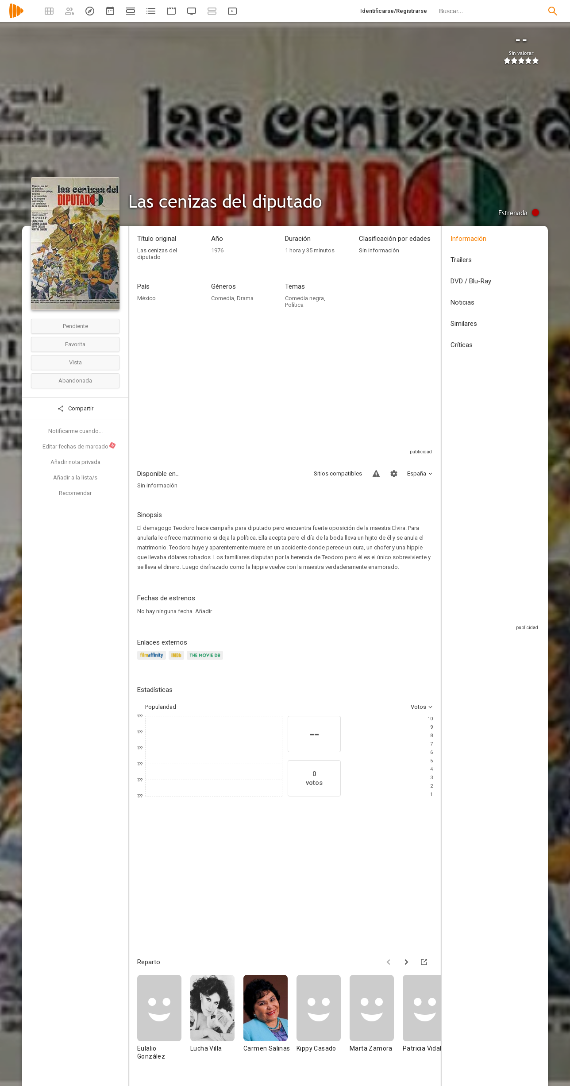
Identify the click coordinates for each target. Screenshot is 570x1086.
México (146, 298)
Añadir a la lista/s (75, 477)
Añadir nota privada (75, 462)
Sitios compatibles (338, 473)
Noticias (462, 302)
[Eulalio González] (163, 1021)
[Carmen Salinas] (270, 1021)
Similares (464, 324)
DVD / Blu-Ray (471, 281)
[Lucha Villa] (216, 1021)
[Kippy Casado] (323, 1021)
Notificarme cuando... (75, 431)
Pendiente (75, 326)
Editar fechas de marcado (79, 446)
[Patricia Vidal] (429, 1021)
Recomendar (75, 493)
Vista (75, 362)
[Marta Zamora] (376, 1021)
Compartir (75, 408)
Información (468, 239)
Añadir (203, 611)
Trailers (461, 260)
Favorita (75, 344)
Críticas (462, 345)
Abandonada (75, 380)
